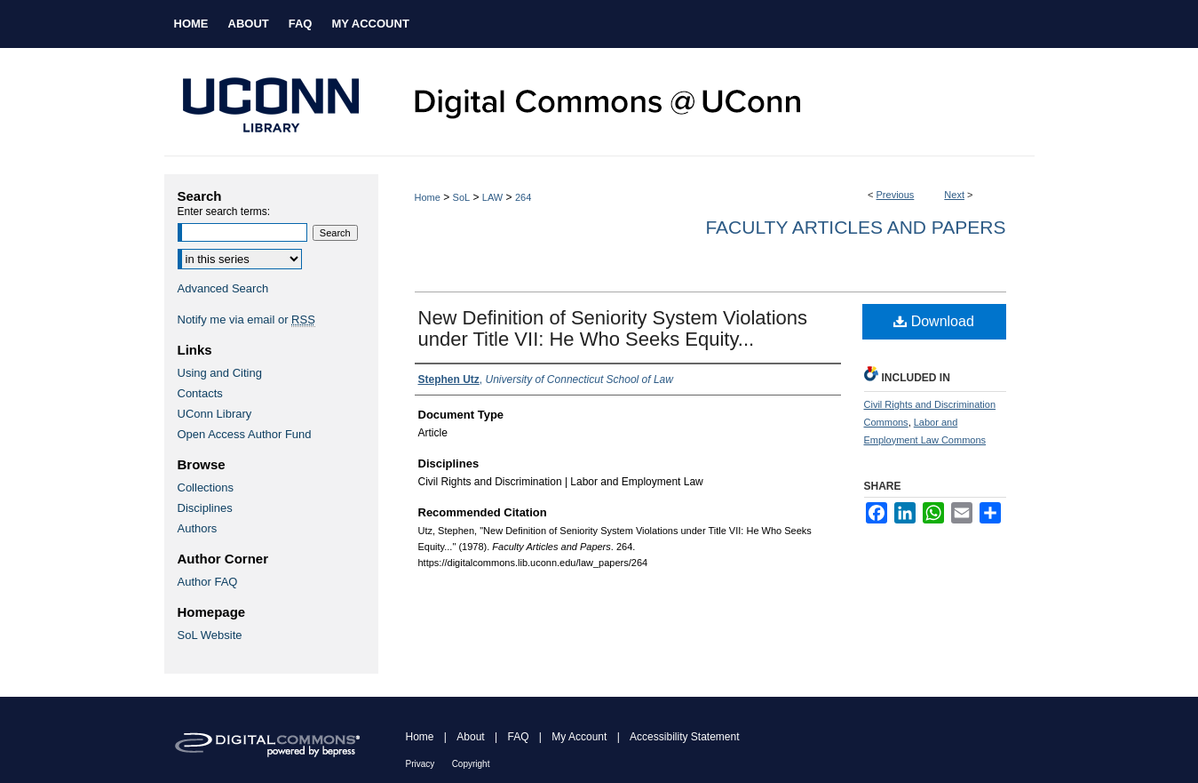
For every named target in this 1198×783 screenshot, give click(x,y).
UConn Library (215, 413)
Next (954, 194)
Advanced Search (223, 288)
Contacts (200, 393)
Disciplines (205, 508)
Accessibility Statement (684, 737)
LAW (492, 197)
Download (933, 321)
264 (523, 197)
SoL (462, 197)
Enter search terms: (224, 211)
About (470, 737)
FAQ (517, 737)
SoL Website (210, 635)
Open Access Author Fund (245, 434)
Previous (896, 194)
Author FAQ (208, 581)
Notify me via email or (246, 319)
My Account (579, 737)
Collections (206, 487)
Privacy (420, 764)
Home (427, 197)
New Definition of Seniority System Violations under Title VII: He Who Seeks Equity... (613, 328)
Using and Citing (220, 373)
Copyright (471, 764)
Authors (198, 528)
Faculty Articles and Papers (855, 227)
